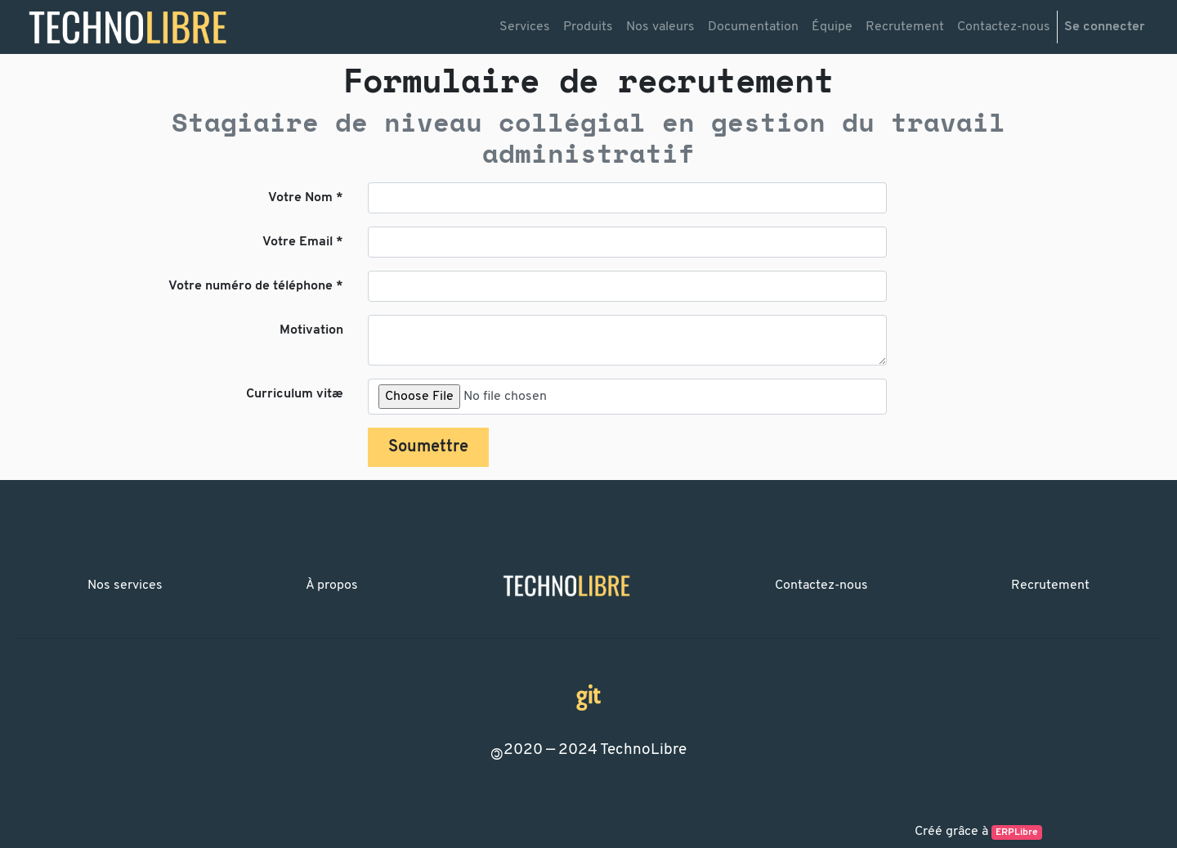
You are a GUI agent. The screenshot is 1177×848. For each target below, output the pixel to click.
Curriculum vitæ (294, 394)
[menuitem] (525, 27)
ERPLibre (1017, 832)
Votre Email (297, 242)
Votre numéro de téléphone (250, 286)
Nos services (125, 585)
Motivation (311, 330)
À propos (332, 585)
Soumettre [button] (428, 447)
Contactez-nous (821, 585)
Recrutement (1050, 585)
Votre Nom (300, 197)
